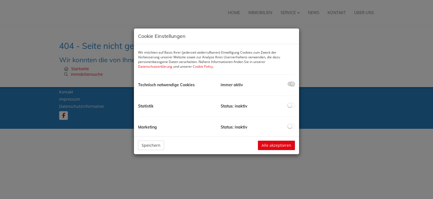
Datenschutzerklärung (155, 66)
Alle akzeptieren (276, 145)
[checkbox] (291, 84)
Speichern (151, 145)
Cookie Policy (203, 66)
